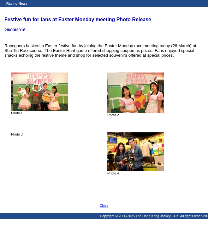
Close (104, 205)
